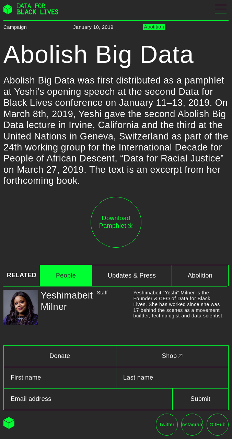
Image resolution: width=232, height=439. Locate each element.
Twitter (166, 424)
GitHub (218, 424)
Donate (59, 355)
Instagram (192, 424)
